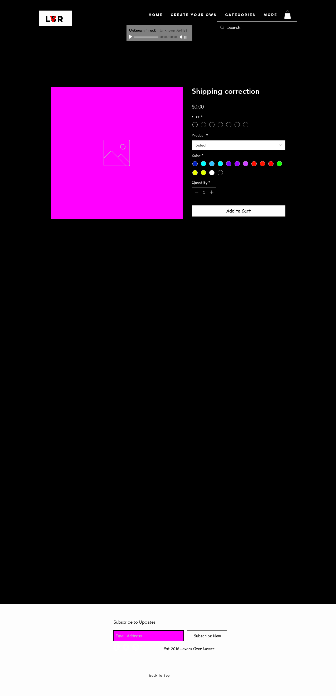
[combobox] (238, 145)
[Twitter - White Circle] (126, 647)
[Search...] (256, 27)
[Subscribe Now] (207, 635)
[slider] (187, 37)
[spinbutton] (204, 192)
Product (200, 135)
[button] (287, 15)
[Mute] (181, 37)
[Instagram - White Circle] (135, 647)
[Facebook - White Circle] (116, 647)
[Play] (131, 37)
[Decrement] (196, 192)
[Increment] (212, 192)
